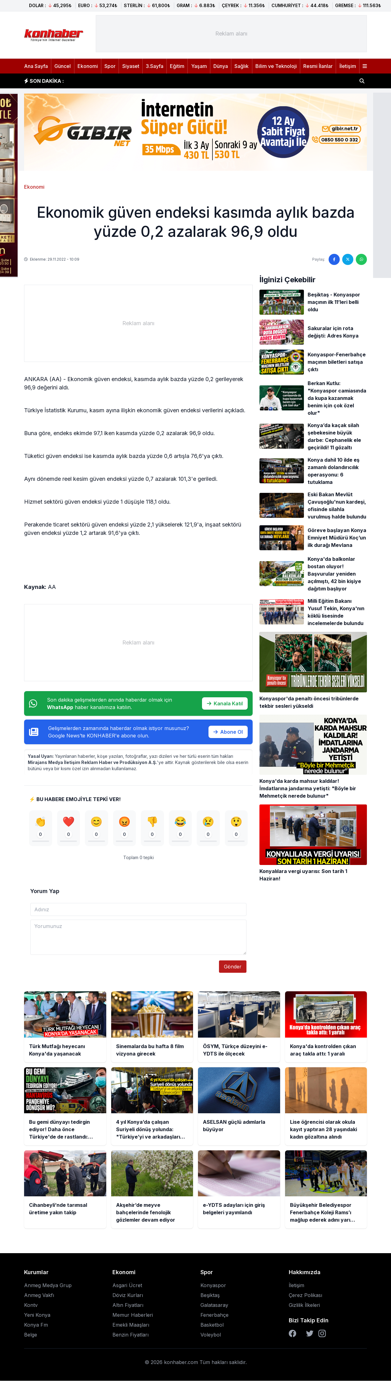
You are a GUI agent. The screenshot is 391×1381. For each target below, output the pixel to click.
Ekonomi (88, 66)
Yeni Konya (37, 1315)
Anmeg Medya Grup (48, 1285)
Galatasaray (214, 1305)
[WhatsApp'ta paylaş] (361, 259)
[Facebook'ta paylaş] (334, 259)
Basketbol (212, 1325)
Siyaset (130, 66)
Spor (110, 66)
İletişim (347, 66)
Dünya (220, 66)
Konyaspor (213, 1285)
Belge (30, 1335)
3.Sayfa (154, 66)
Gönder (233, 967)
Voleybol (210, 1335)
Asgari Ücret (127, 1285)
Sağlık (241, 66)
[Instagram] (322, 1333)
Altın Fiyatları (127, 1305)
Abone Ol (228, 732)
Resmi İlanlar (318, 66)
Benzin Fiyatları (130, 1335)
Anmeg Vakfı (39, 1295)
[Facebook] (292, 1333)
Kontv (31, 1305)
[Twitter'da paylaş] (347, 259)
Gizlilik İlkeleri (304, 1305)
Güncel (62, 66)
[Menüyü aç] (365, 66)
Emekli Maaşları (130, 1325)
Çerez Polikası (305, 1295)
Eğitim (177, 66)
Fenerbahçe (214, 1315)
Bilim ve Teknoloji (276, 66)
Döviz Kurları (127, 1295)
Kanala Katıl (225, 703)
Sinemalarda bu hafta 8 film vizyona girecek (127, 81)
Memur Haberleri (132, 1315)
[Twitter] (309, 1333)
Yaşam (199, 66)
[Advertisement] (231, 33)
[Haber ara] (362, 81)
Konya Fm (36, 1325)
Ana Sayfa (36, 66)
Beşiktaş (210, 1295)
